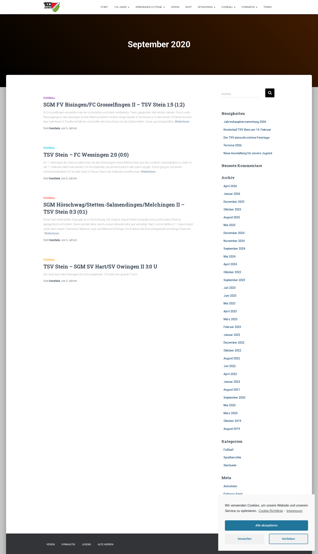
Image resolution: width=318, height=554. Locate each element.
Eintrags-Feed (233, 494)
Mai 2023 (229, 303)
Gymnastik (249, 7)
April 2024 (230, 264)
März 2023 (230, 319)
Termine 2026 (232, 145)
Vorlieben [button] (288, 538)
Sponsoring (206, 7)
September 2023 (234, 280)
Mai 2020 (229, 405)
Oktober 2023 (232, 272)
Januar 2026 (231, 193)
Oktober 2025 (232, 209)
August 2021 (231, 389)
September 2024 (234, 248)
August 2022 (231, 358)
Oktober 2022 (232, 350)
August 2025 (231, 217)
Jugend (86, 544)
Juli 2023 (229, 287)
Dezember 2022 (233, 342)
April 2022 (230, 374)
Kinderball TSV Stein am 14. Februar (247, 129)
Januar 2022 (231, 381)
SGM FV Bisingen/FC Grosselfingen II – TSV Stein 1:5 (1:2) (114, 104)
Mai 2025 (229, 225)
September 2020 (234, 397)
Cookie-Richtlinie (271, 511)
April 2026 (230, 186)
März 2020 (230, 413)
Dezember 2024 (233, 233)
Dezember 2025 (233, 201)
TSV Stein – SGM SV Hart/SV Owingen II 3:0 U (100, 266)
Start (104, 7)
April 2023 (230, 311)
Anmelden (230, 486)
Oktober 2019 (232, 421)
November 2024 (234, 241)
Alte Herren (105, 544)
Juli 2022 (229, 366)
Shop (188, 7)
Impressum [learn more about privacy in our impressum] (294, 511)
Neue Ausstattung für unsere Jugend (247, 153)
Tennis (267, 7)
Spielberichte (232, 457)
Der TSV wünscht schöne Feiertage (246, 137)
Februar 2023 (232, 327)
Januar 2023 (231, 334)
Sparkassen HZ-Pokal (150, 7)
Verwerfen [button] (244, 538)
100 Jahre (121, 7)
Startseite (229, 465)
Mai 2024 (229, 256)
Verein (175, 7)
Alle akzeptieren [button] (266, 525)
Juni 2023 (229, 295)
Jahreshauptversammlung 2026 (244, 121)
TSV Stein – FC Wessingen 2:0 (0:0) (86, 154)
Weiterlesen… (183, 121)
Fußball (228, 7)
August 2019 (231, 428)
